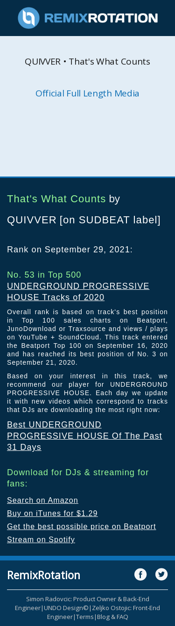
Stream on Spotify (41, 540)
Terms (85, 616)
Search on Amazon (42, 500)
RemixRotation (43, 574)
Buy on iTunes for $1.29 (52, 513)
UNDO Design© (66, 608)
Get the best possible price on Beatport (81, 526)
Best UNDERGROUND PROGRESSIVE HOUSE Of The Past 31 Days (84, 436)
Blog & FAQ (112, 616)
